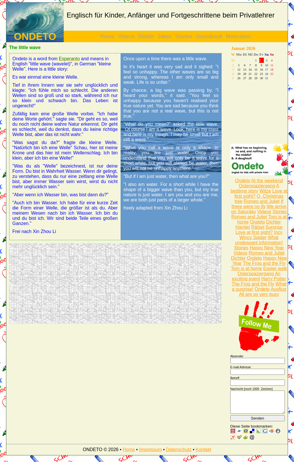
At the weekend (267, 180)
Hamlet (242, 227)
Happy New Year (267, 247)
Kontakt (203, 453)
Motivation (238, 36)
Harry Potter (273, 278)
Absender (236, 356)
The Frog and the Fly (264, 263)
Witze (265, 191)
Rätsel (257, 227)
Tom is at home (246, 268)
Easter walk (275, 268)
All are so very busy (259, 294)
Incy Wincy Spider (261, 235)
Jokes (164, 36)
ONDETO (35, 36)
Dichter (273, 222)
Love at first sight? (254, 232)
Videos (126, 36)
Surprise (274, 227)
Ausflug (278, 289)
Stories (183, 36)
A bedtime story (255, 188)
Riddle (146, 36)
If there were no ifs (257, 204)
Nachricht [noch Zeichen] (251, 389)
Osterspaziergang (257, 185)
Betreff (234, 378)
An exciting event (256, 276)
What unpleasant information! (259, 240)
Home (129, 453)
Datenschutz (179, 453)
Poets (107, 36)
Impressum (150, 453)
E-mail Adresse (240, 367)
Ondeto (242, 180)
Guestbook (209, 36)
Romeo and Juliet (262, 201)
